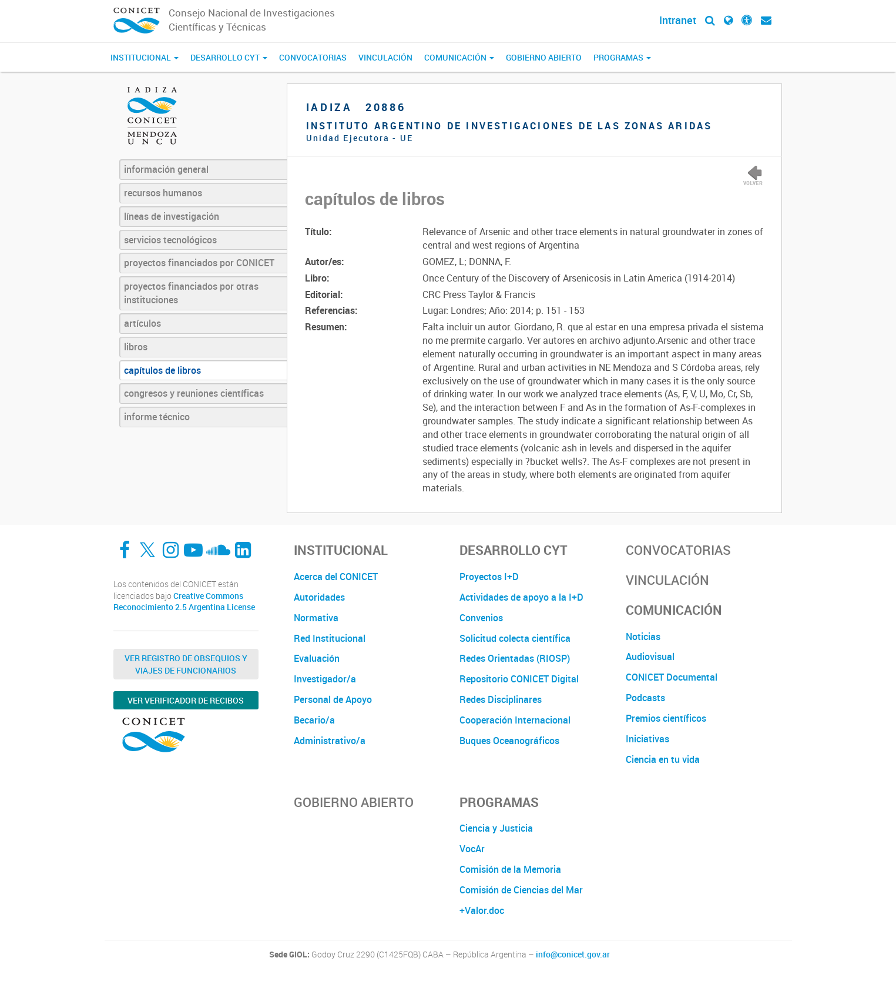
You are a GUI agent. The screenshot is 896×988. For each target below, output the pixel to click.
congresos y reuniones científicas (194, 393)
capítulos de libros (162, 370)
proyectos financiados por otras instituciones (191, 293)
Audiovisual (650, 656)
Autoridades (319, 597)
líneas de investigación (171, 216)
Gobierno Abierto (544, 57)
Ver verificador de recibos (185, 700)
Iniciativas (647, 738)
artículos (142, 323)
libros (135, 346)
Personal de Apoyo (333, 699)
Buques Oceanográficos (509, 740)
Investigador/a (325, 678)
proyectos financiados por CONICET (199, 262)
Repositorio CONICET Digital (519, 678)
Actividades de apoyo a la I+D (521, 597)
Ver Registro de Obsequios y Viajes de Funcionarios (186, 664)
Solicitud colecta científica (515, 638)
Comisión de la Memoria (510, 869)
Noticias (643, 636)
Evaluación (317, 658)
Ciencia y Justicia (496, 828)
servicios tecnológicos (170, 239)
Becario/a (314, 720)
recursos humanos (163, 192)
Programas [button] (622, 57)
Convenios (481, 617)
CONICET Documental (671, 677)
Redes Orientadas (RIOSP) (514, 658)
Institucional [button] (144, 57)
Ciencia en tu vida (663, 759)
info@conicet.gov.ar (573, 954)
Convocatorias (313, 57)
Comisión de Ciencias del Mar (521, 889)
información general (166, 169)
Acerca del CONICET (336, 576)
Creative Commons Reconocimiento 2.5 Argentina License (184, 601)
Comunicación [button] (459, 57)
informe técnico (157, 416)
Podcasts (645, 697)
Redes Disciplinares (500, 699)
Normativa (316, 617)
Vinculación (385, 57)
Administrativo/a (329, 740)
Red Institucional (329, 638)
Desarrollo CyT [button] (228, 57)
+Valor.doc (481, 910)
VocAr (472, 848)
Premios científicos (666, 718)
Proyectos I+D (489, 576)
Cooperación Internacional (515, 720)
